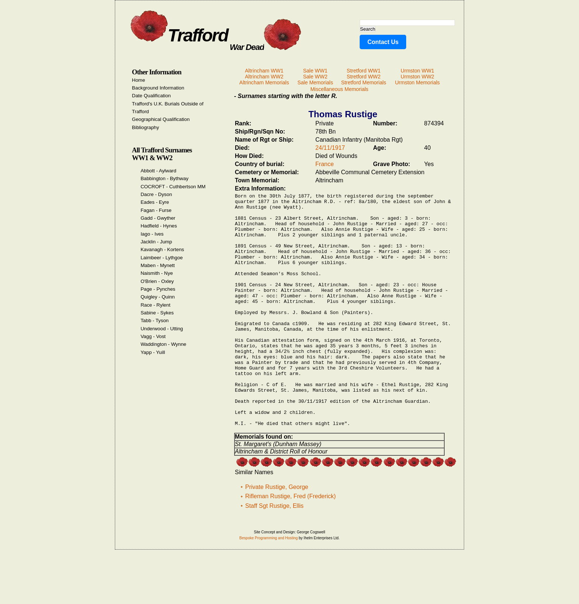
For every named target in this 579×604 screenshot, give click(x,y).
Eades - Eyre (155, 202)
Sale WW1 (315, 71)
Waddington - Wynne (163, 344)
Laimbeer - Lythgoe (162, 257)
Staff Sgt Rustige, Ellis (274, 553)
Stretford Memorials (363, 82)
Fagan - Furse (156, 210)
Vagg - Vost (153, 336)
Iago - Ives (152, 234)
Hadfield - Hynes (159, 226)
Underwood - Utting (162, 328)
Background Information (158, 88)
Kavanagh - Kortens (162, 249)
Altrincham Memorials (264, 82)
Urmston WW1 (417, 71)
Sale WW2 (315, 77)
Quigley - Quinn (158, 297)
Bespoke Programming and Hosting (268, 586)
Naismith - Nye (157, 273)
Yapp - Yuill (153, 352)
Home (138, 80)
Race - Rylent (156, 305)
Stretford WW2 (364, 77)
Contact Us (382, 42)
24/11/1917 (330, 148)
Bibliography (145, 127)
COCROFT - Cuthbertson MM (173, 186)
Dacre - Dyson (156, 194)
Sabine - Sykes (157, 313)
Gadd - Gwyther (158, 218)
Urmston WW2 (417, 77)
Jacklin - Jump (156, 241)
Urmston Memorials (417, 82)
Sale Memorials (315, 82)
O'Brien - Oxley (157, 281)
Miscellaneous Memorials (339, 89)
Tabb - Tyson (155, 320)
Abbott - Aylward (159, 170)
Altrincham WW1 (264, 71)
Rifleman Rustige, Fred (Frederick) (290, 544)
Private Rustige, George (276, 535)
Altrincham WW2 (264, 77)
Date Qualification (151, 95)
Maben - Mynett (158, 265)
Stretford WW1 (364, 71)
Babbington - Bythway (165, 178)
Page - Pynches (158, 289)
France (324, 164)
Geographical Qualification (160, 119)
